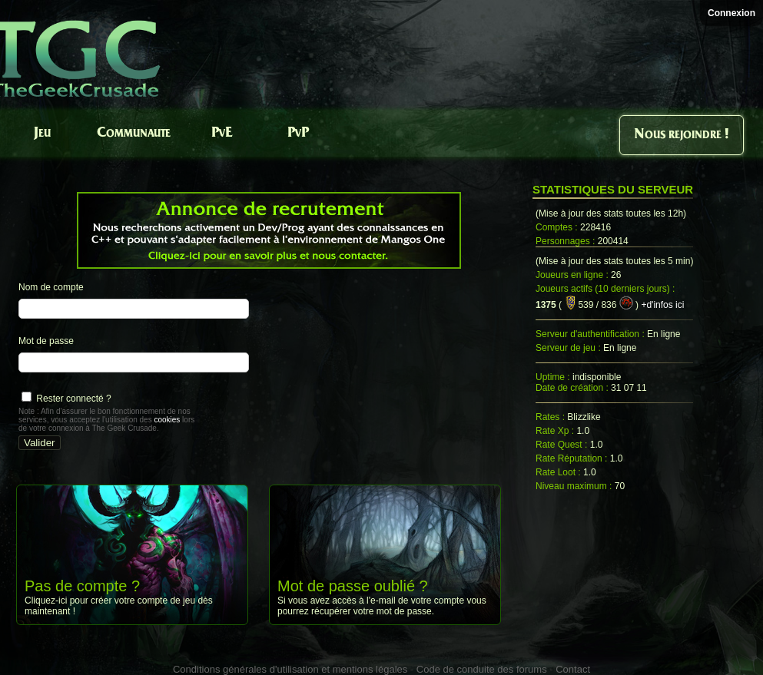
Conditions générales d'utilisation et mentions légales (290, 669)
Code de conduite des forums (481, 669)
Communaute (134, 133)
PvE (221, 133)
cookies (167, 419)
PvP (298, 133)
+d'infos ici (662, 304)
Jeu (42, 133)
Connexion (731, 13)
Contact (573, 669)
